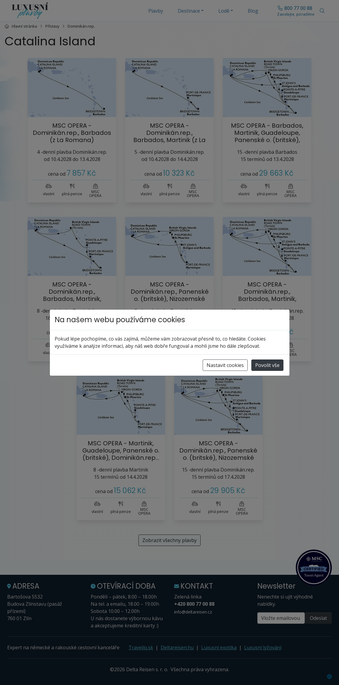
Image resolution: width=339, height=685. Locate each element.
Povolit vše (267, 365)
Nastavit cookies (225, 365)
